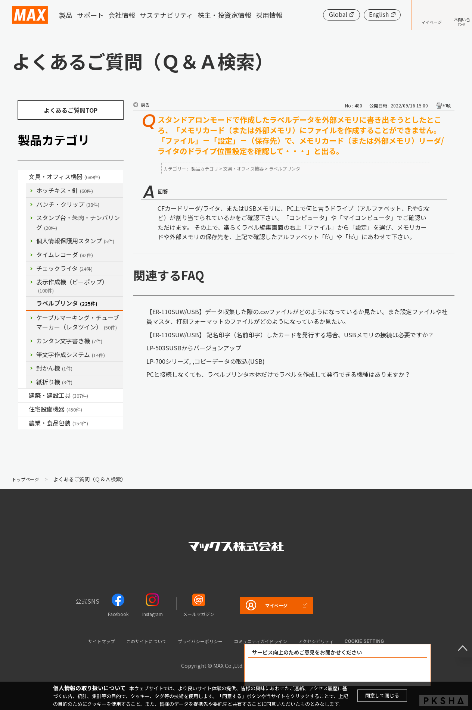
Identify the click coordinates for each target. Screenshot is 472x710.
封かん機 (54, 367)
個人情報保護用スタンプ (75, 240)
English (356, 14)
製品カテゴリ (204, 168)
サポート (90, 15)
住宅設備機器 (55, 408)
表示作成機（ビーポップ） (72, 285)
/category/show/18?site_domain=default (23, 395)
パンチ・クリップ (67, 204)
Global (315, 14)
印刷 (446, 105)
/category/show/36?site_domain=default (23, 409)
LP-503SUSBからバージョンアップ (193, 347)
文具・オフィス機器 (64, 176)
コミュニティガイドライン (269, 641)
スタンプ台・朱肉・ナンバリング (78, 222)
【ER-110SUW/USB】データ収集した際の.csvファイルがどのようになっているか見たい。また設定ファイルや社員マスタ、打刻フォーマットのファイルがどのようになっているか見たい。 (297, 316)
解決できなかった (380, 672)
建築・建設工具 (58, 395)
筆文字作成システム (70, 354)
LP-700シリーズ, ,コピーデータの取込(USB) (205, 361)
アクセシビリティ (336, 641)
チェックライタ (64, 268)
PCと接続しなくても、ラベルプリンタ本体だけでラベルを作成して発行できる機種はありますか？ (278, 374)
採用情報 (269, 15)
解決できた (295, 672)
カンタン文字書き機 (69, 340)
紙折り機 (54, 381)
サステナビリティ (166, 15)
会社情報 (121, 15)
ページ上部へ (457, 642)
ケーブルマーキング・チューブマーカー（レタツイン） (77, 322)
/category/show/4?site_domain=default (23, 177)
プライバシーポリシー (197, 641)
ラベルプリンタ (66, 302)
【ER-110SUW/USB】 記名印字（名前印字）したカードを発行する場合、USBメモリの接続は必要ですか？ (290, 334)
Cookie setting (389, 641)
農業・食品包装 (58, 422)
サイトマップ (79, 641)
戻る (145, 104)
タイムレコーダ (64, 254)
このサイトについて (133, 641)
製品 (65, 15)
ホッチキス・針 (64, 190)
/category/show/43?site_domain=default (23, 423)
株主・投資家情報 (224, 15)
